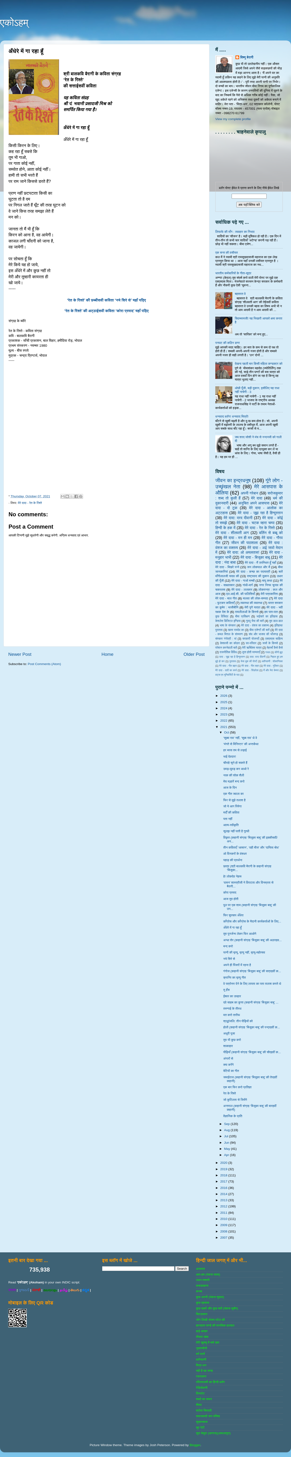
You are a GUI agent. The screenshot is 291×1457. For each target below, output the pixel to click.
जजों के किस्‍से (270, 643)
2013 (224, 1200)
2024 (224, 708)
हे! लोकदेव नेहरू (232, 876)
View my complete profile (233, 119)
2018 (224, 1175)
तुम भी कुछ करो (232, 1040)
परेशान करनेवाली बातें (226, 647)
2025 (224, 702)
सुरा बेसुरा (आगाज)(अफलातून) (213, 1433)
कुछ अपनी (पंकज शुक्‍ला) (210, 1297)
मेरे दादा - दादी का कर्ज (226, 670)
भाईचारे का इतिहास (267, 616)
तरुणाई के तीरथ (232, 1008)
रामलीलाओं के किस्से (246, 612)
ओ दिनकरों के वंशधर (235, 853)
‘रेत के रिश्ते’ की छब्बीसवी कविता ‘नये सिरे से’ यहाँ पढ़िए (106, 300)
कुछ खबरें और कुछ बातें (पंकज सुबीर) (217, 1308)
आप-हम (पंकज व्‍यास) (208, 1274)
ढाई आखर (201, 1331)
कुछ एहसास (202, 1302)
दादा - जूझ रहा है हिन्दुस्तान (232, 656)
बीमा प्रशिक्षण (242, 616)
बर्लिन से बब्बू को (271, 533)
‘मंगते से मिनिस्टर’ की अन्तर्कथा (241, 744)
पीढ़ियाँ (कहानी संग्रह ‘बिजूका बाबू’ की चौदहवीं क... (252, 1052)
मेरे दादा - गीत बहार (228, 665)
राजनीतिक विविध (228, 652)
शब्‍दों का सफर (204, 1399)
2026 (224, 695)
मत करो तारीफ (231, 1015)
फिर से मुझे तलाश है (234, 800)
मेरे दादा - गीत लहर (250, 665)
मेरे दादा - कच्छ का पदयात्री (253, 571)
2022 (224, 720)
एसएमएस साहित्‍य (274, 638)
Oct (227, 732)
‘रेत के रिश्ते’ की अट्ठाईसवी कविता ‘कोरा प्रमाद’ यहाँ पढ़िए (106, 311)
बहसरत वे (240, 294)
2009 (224, 1225)
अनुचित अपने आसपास (253, 503)
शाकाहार (228, 1046)
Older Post (194, 654)
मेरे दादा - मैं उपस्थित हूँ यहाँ (260, 562)
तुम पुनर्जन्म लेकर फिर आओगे (239, 933)
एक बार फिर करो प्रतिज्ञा (237, 1087)
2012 (224, 1206)
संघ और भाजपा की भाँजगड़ (263, 634)
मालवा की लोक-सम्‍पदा (255, 598)
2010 (224, 1219)
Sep (227, 1124)
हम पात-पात (271, 612)
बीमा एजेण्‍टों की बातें (259, 630)
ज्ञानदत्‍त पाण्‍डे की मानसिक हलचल (215, 1325)
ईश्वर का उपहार (232, 996)
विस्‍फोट (200, 1393)
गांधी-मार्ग (248, 585)
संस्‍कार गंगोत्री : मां (225, 638)
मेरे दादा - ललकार (241, 589)
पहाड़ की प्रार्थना (232, 860)
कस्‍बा (199, 1291)
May (227, 1149)
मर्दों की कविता (231, 812)
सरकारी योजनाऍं (250, 638)
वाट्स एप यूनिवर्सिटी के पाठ (227, 674)
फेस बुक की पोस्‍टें (249, 661)
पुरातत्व (232, 661)
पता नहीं (227, 819)
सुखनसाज (201, 1422)
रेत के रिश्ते (229, 1093)
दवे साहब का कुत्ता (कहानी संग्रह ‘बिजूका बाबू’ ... (250, 1002)
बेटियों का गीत (231, 1071)
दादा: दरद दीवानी (257, 656)
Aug (227, 1130)
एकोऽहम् (14, 22)
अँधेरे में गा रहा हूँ (232, 927)
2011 (224, 1212)
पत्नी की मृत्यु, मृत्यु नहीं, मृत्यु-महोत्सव (244, 952)
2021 (224, 727)
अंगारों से (228, 1058)
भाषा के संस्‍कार (228, 625)
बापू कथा (267, 580)
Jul (226, 1136)
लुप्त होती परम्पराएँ (251, 652)
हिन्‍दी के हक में (225, 528)
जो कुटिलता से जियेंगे (235, 1100)
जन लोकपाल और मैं (258, 567)
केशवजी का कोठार (230, 643)
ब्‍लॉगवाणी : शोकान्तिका (272, 661)
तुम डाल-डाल (276, 621)
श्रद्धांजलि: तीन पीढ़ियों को (238, 1021)
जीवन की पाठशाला (244, 542)
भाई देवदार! (229, 756)
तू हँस (226, 990)
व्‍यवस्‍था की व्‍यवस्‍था (251, 603)
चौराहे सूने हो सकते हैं (235, 762)
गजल (267, 652)
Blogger (195, 1445)
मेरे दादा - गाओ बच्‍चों (243, 580)
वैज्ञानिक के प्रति (232, 1116)
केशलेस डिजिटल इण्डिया (228, 621)
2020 (224, 1163)
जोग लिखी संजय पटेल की (210, 1320)
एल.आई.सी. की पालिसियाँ (240, 594)
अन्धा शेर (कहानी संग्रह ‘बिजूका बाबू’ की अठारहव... (252, 940)
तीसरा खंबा (202, 1337)
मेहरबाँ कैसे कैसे (275, 647)
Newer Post (19, 654)
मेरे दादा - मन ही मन (238, 537)
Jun (227, 1142)
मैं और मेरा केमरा (271, 670)
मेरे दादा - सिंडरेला (250, 670)
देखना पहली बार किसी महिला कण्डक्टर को (258, 363)
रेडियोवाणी (201, 1388)
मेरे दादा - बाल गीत (226, 598)
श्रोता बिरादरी (204, 1410)
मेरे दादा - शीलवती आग (232, 533)
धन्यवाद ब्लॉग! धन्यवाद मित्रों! (231, 416)
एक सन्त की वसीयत (226, 252)
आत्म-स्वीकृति (231, 825)
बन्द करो (228, 946)
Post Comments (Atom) (44, 664)
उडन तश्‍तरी (202, 1280)
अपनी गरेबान (249, 493)
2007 (224, 1237)
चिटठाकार (201, 1314)
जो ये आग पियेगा (232, 806)
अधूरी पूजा (229, 1033)
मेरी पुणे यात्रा (252, 607)
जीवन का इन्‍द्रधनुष (233, 480)
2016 (224, 1188)
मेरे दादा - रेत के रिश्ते (30, 503)
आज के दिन (230, 787)
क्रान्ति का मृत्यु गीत (234, 977)
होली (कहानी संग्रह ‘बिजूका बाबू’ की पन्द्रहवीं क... (251, 1027)
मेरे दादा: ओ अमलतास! (243, 552)
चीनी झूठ (279, 652)
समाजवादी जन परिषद (208, 1416)
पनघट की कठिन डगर (227, 343)
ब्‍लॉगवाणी (201, 1359)
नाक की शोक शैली (233, 775)
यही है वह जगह (204, 1370)
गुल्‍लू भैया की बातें (255, 621)
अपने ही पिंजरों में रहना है (237, 965)
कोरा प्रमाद (229, 892)
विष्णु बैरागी (246, 57)
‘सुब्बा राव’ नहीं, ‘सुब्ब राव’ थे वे (240, 738)
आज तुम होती (230, 899)
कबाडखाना (202, 1285)
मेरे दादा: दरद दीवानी (238, 518)
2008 (224, 1231)
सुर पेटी (200, 1427)
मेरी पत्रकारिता (269, 594)
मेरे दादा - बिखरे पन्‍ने (227, 567)
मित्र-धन (201, 1365)
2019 (224, 1169)
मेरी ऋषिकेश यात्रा (252, 647)
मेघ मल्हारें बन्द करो (234, 781)
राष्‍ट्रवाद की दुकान (258, 576)
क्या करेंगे (228, 1064)
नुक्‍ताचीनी (201, 1348)
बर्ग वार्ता (200, 1354)
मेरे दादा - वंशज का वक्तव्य (255, 625)
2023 (224, 714)
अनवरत (200, 1269)
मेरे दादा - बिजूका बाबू (255, 557)
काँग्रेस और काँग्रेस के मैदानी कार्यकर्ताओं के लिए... (252, 921)
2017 (224, 1181)
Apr (227, 1155)
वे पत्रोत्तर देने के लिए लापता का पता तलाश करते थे (252, 983)
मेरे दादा (256, 498)
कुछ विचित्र (221, 616)
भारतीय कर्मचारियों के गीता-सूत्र (233, 273)
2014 (224, 1194)
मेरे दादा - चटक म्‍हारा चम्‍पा (256, 523)
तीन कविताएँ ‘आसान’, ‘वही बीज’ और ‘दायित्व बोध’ (251, 847)
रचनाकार (201, 1376)
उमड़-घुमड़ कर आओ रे (236, 769)
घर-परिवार (251, 643)
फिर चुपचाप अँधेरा (233, 915)
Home (107, 654)
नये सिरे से (229, 959)
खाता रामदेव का (236, 630)
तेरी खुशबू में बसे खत (207, 1342)
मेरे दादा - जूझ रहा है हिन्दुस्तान (260, 513)
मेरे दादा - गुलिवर (271, 665)
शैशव (199, 1405)
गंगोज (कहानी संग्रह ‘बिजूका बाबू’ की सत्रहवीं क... (252, 971)
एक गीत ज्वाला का (233, 794)
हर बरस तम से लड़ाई (235, 750)
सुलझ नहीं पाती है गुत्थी (236, 831)
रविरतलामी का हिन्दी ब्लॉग (210, 1382)
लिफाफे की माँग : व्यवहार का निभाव (235, 232)
